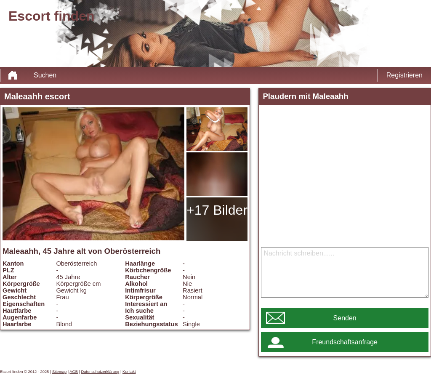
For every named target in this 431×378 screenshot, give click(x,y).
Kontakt (129, 372)
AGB (73, 372)
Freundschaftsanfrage (345, 342)
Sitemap (59, 372)
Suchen (45, 75)
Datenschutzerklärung (100, 372)
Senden (345, 318)
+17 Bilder (216, 210)
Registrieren (404, 75)
